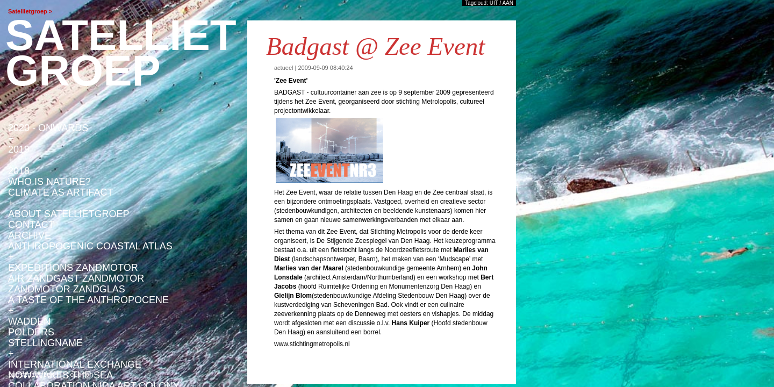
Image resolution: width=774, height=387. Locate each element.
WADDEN (29, 321)
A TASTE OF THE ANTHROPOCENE (88, 300)
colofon (79, 374)
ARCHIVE (29, 235)
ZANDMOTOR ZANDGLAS (66, 289)
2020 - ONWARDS (48, 128)
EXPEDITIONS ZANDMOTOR (73, 267)
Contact (31, 224)
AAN (507, 3)
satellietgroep (120, 53)
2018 (19, 171)
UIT (494, 3)
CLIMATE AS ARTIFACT (60, 192)
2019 (19, 149)
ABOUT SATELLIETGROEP (68, 214)
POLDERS (31, 332)
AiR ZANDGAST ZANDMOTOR (76, 278)
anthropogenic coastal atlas (90, 246)
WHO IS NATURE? (49, 181)
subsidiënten (31, 374)
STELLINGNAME (45, 343)
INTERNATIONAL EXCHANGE (74, 364)
